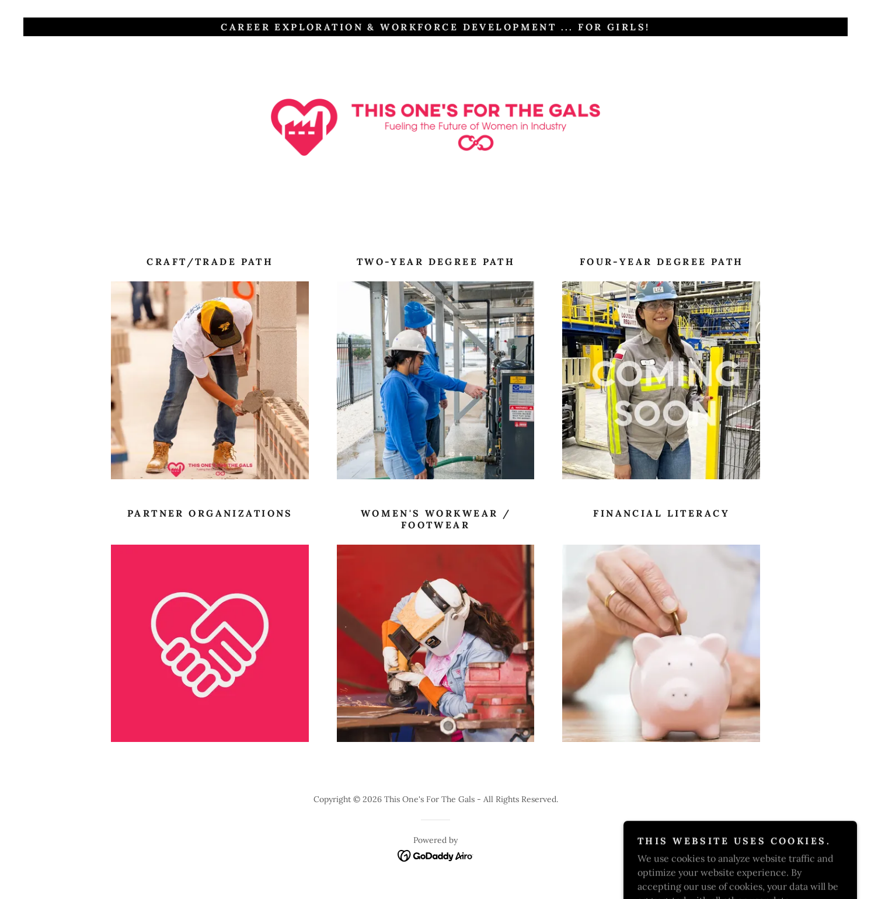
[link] (436, 126)
